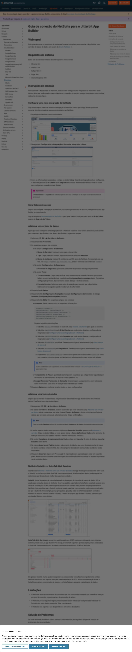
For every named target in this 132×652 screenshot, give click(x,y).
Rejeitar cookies (58, 646)
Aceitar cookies (38, 646)
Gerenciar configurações (15, 646)
